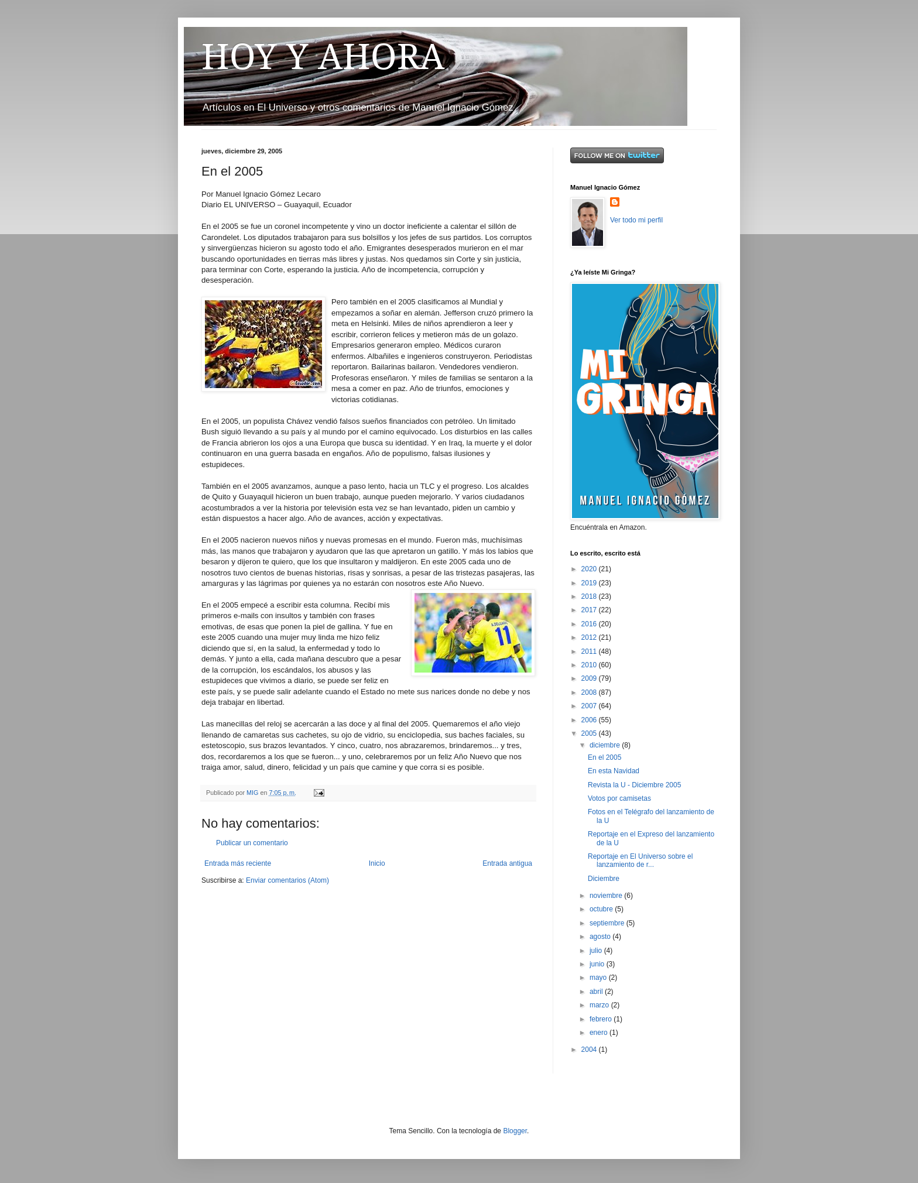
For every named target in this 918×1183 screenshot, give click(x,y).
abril (597, 991)
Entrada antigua (507, 863)
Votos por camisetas (619, 798)
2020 (590, 569)
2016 (590, 624)
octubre (602, 909)
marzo (600, 1005)
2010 (590, 665)
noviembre (607, 895)
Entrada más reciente (237, 863)
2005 (590, 733)
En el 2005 (604, 757)
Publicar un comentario (252, 843)
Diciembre (603, 879)
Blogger (515, 1131)
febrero (602, 1019)
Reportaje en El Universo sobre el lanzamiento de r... (640, 860)
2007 (590, 706)
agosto (601, 936)
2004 (590, 1049)
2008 (590, 692)
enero (599, 1032)
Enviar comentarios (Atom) (287, 880)
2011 (590, 651)
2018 (590, 596)
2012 (590, 637)
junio (598, 964)
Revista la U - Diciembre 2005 (634, 785)
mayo (599, 977)
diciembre (606, 745)
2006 (590, 720)
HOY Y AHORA (322, 56)
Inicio (377, 863)
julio (597, 951)
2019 (590, 583)
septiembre (608, 923)
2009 (590, 678)
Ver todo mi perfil (636, 220)
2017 (590, 610)
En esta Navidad (613, 771)
